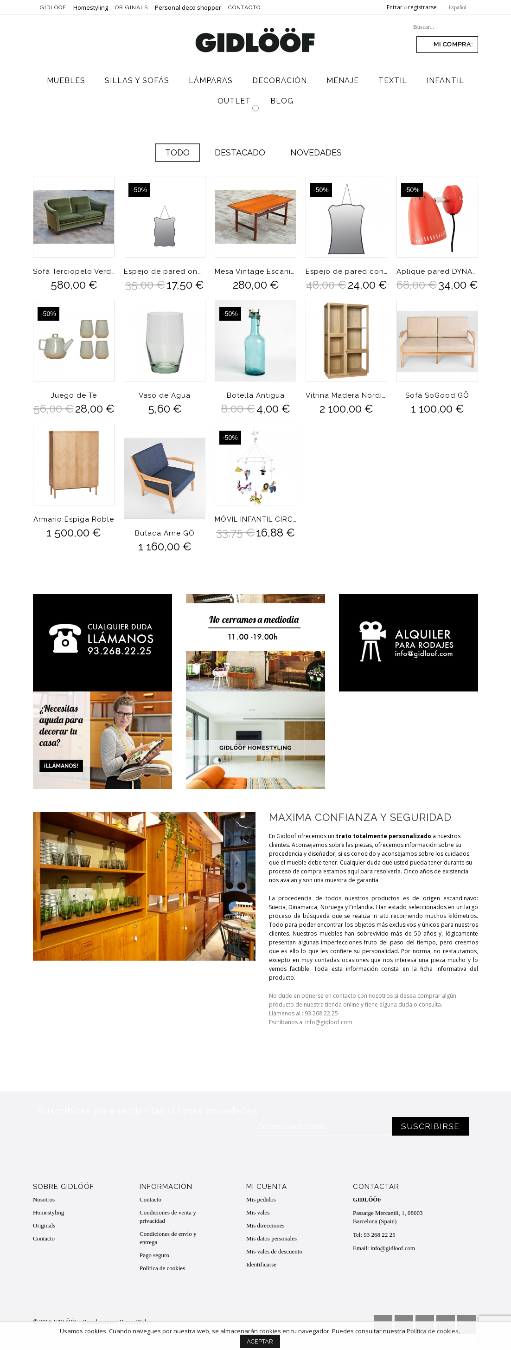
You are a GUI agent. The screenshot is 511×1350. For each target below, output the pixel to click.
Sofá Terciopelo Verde (74, 271)
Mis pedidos (261, 1199)
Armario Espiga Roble (73, 519)
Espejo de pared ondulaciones (164, 271)
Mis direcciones (265, 1225)
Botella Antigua (256, 395)
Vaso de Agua (165, 395)
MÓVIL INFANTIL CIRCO (255, 519)
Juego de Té (74, 395)
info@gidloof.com (392, 1248)
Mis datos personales (271, 1238)
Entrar (394, 7)
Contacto (244, 7)
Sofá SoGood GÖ (437, 395)
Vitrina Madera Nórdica (346, 395)
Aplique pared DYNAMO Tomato (437, 271)
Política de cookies (162, 1268)
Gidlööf (53, 7)
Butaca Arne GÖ (165, 533)
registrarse (422, 7)
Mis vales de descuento (274, 1251)
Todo (177, 152)
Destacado (240, 152)
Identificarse (261, 1264)
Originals (131, 7)
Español (457, 7)
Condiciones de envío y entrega (168, 1238)
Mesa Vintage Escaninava (255, 271)
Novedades (316, 152)
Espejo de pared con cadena (346, 271)
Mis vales (257, 1212)
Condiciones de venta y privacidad (168, 1216)
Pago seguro (154, 1255)
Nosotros (44, 1199)
